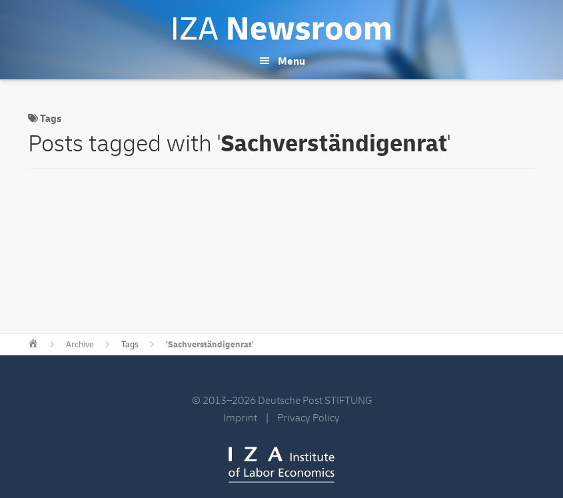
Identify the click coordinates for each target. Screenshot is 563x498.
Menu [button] (291, 61)
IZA (281, 465)
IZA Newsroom (281, 28)
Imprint (240, 418)
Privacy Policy (308, 418)
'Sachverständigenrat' (210, 344)
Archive (80, 344)
